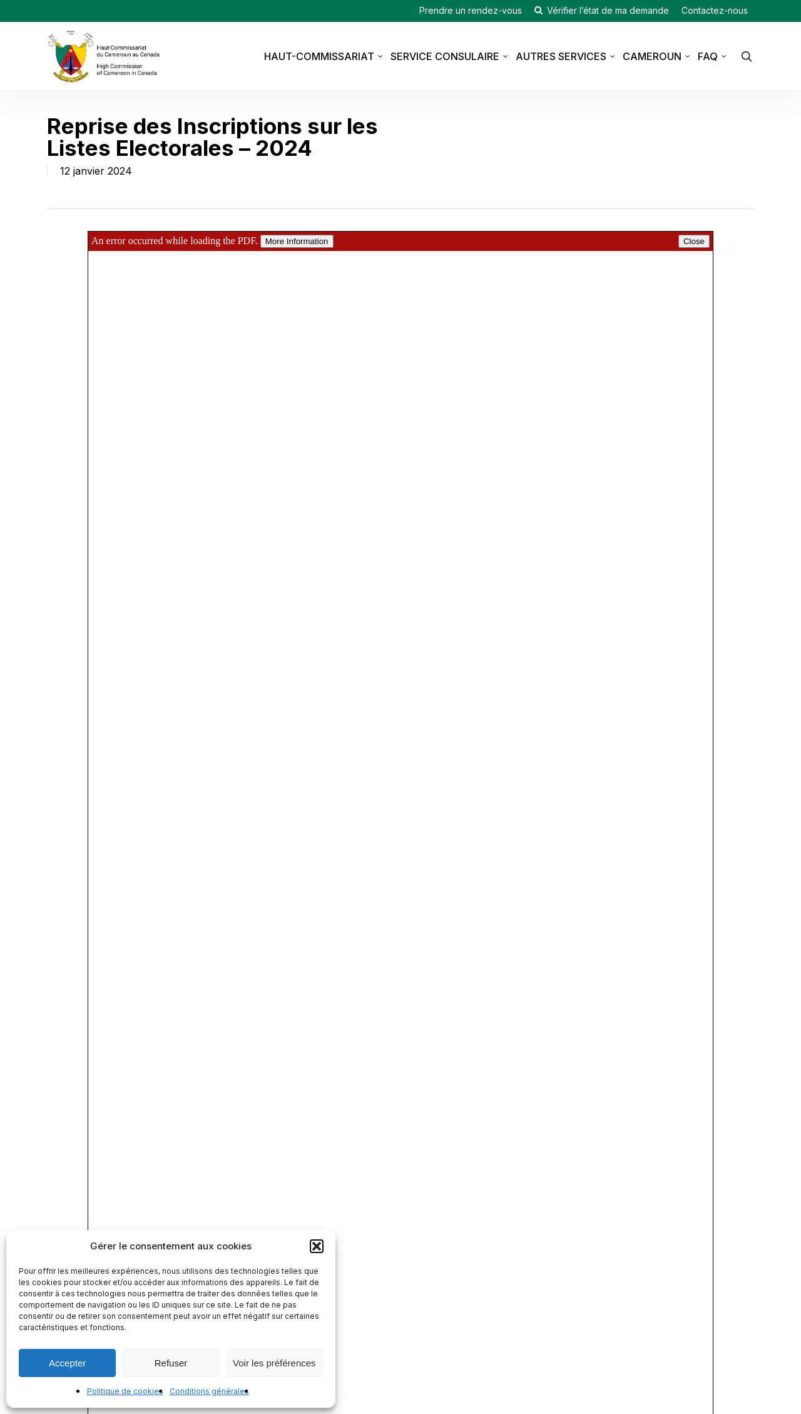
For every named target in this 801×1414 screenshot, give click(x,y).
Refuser (171, 1363)
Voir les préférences (274, 1363)
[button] (316, 1246)
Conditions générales (209, 1391)
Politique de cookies (125, 1391)
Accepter (67, 1363)
